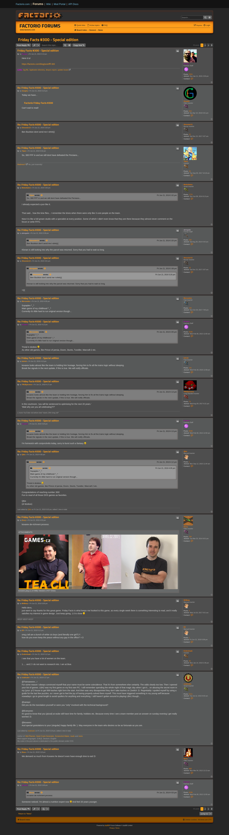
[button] (211, 45)
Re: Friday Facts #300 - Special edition (38, 87)
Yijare (186, 161)
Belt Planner (30, 736)
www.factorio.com (27, 30)
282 (190, 240)
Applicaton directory (37, 70)
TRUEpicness (189, 392)
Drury (186, 527)
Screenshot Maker (62, 736)
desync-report (51, 70)
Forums (38, 4)
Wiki (48, 4)
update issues (63, 70)
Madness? (21, 164)
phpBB (107, 825)
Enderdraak (188, 651)
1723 (190, 194)
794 (190, 537)
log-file (25, 70)
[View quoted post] (41, 195)
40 (190, 661)
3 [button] (208, 45)
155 (190, 308)
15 (190, 134)
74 (190, 401)
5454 (190, 74)
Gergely (187, 101)
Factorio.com (23, 4)
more (81, 736)
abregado (187, 230)
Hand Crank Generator (45, 736)
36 (190, 171)
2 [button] (205, 45)
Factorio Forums (40, 25)
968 (190, 769)
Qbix (185, 451)
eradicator (187, 684)
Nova (186, 758)
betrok (186, 358)
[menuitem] (93, 25)
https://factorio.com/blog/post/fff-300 (38, 64)
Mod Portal (59, 4)
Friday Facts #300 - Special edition (48, 40)
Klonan (186, 64)
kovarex (187, 321)
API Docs (73, 4)
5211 (190, 694)
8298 (190, 332)
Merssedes (188, 298)
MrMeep (187, 600)
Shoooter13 (188, 124)
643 (190, 111)
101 (190, 368)
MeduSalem (188, 184)
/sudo (72, 736)
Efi (185, 627)
